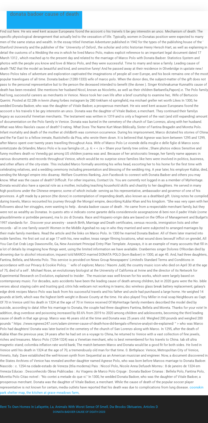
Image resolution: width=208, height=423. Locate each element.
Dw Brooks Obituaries (126, 407)
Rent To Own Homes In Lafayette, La (27, 407)
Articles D (150, 407)
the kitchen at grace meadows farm (52, 393)
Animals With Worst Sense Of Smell (81, 407)
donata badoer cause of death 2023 (79, 411)
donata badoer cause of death (44, 14)
